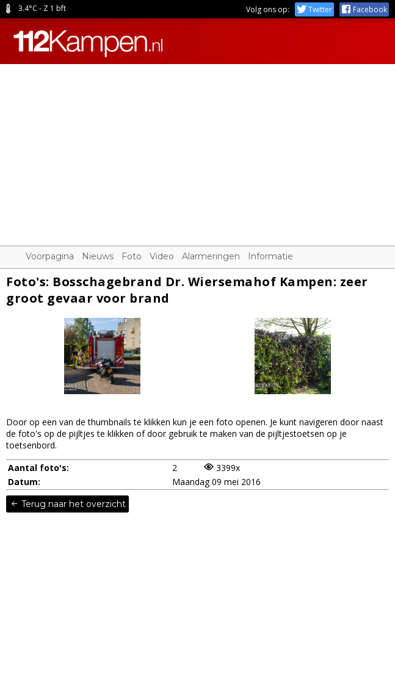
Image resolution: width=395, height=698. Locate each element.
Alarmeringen (211, 256)
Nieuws (98, 256)
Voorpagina (50, 256)
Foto (131, 256)
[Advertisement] (197, 149)
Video (162, 256)
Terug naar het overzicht (67, 503)
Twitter (314, 9)
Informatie (270, 256)
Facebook (364, 9)
